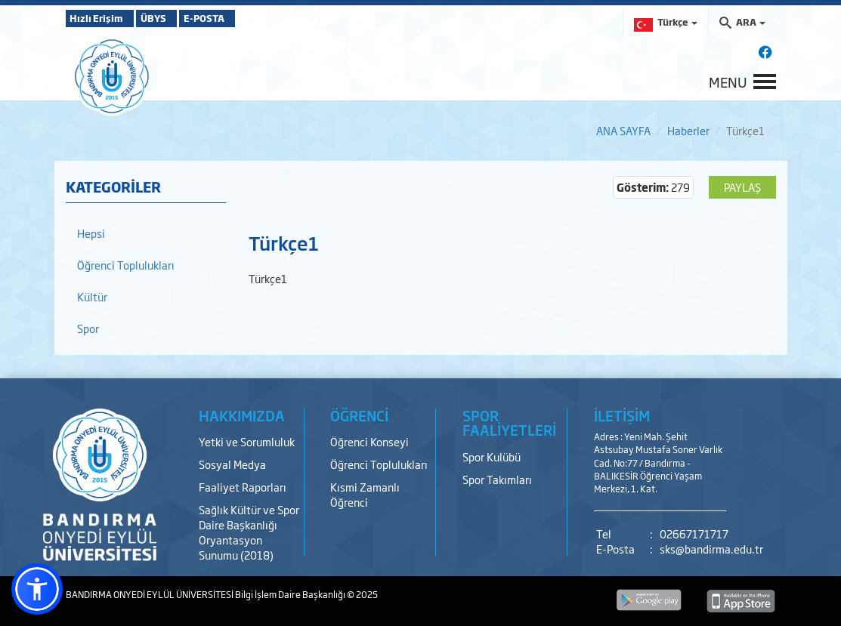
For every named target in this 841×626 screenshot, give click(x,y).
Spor (88, 328)
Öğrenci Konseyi (369, 441)
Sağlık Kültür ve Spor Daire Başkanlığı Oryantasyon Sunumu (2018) (249, 532)
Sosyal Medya (232, 464)
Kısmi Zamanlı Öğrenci (365, 494)
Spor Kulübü (491, 456)
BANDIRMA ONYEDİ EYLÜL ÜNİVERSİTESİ (150, 594)
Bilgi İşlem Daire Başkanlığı (291, 594)
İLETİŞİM (622, 415)
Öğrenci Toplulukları (126, 265)
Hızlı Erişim (103, 18)
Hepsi (91, 233)
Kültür (92, 296)
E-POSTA (247, 18)
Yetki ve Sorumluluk (247, 441)
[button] (37, 589)
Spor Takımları (497, 479)
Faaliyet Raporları (242, 487)
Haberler (688, 130)
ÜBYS (177, 18)
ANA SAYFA (623, 130)
